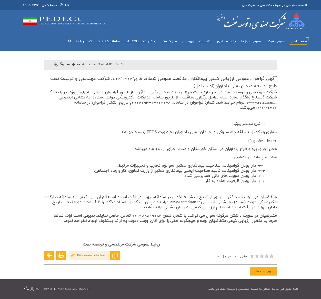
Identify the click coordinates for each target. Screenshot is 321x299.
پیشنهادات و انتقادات (141, 41)
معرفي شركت (275, 41)
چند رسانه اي (226, 41)
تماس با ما (84, 41)
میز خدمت (169, 41)
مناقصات (205, 41)
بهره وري (188, 41)
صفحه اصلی (298, 41)
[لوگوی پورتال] (262, 20)
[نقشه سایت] (26, 288)
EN (67, 5)
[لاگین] (61, 5)
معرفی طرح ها (251, 41)
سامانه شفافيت (108, 41)
